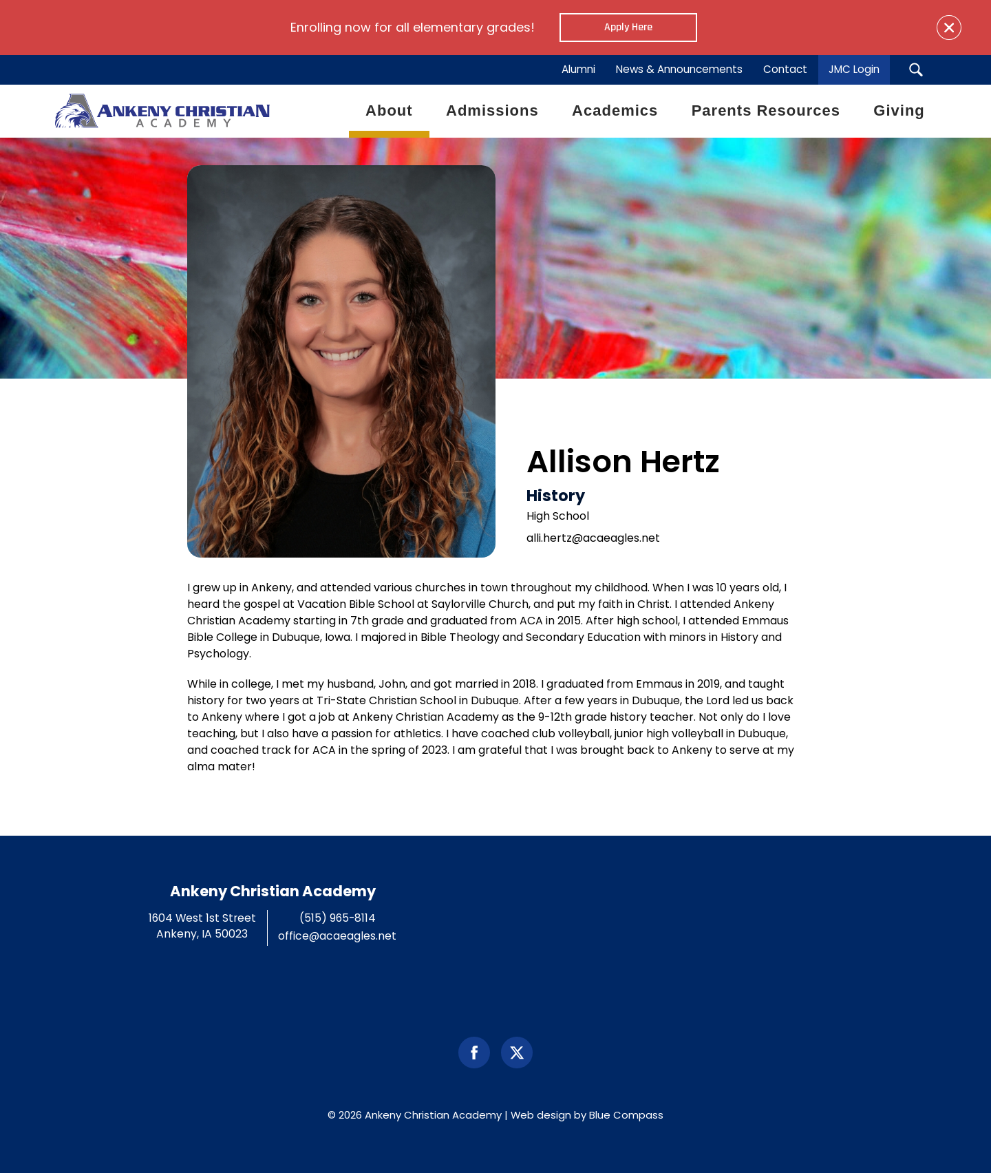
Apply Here (628, 27)
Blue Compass (626, 1115)
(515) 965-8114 (337, 918)
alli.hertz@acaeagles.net (593, 538)
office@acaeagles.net (337, 936)
